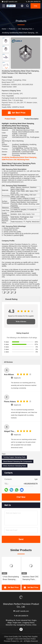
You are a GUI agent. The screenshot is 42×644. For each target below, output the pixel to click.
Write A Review (21, 321)
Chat (35, 6)
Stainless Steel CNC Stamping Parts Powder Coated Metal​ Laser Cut (30, 578)
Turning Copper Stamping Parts (14, 457)
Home (4, 29)
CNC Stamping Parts (25, 29)
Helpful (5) (17, 435)
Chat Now (21, 497)
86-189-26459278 (33, 1)
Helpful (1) (17, 378)
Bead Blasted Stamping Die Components (17, 461)
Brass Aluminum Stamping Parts (14, 466)
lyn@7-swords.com (9, 1)
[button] (6, 67)
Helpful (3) (17, 405)
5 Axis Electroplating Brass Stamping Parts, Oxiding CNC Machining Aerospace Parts (11, 578)
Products (12, 29)
